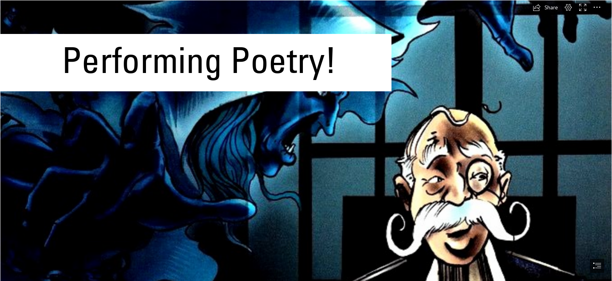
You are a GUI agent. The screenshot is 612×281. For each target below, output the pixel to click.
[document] (306, 140)
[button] (545, 7)
